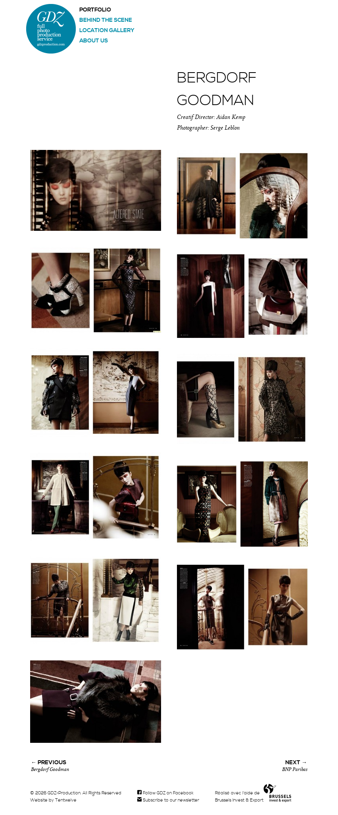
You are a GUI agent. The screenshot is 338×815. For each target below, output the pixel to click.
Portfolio (95, 9)
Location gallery (106, 30)
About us (93, 40)
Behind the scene (105, 20)
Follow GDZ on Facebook (165, 793)
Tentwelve (66, 800)
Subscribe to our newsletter (168, 800)
